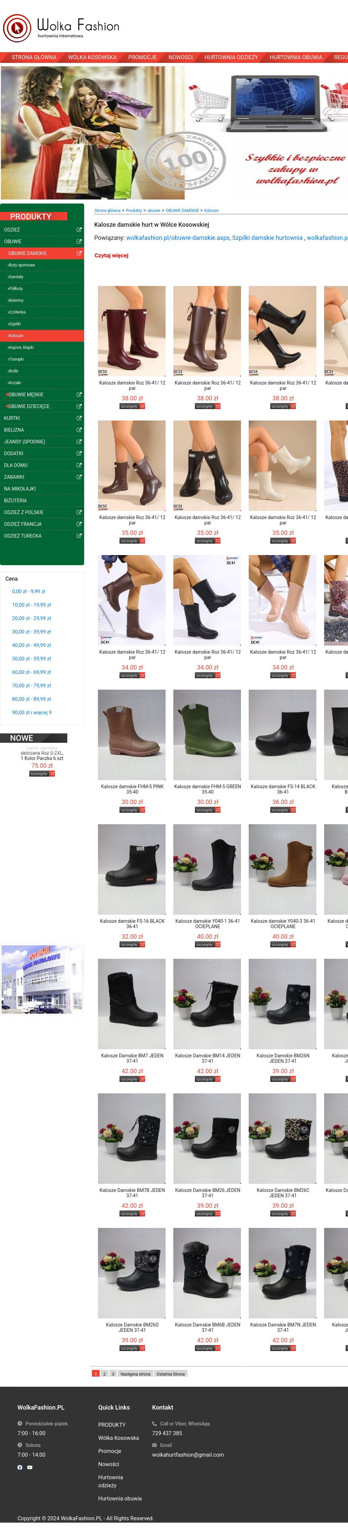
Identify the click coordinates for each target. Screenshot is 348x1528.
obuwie (154, 210)
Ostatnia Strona (171, 1374)
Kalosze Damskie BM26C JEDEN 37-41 (283, 1193)
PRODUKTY (112, 1425)
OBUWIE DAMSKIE (182, 210)
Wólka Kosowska (118, 1438)
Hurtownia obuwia (120, 1498)
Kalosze (211, 210)
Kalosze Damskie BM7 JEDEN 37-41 (132, 1058)
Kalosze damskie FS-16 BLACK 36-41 (132, 923)
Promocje (109, 1451)
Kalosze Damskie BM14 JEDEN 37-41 (207, 1058)
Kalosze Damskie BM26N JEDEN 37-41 (283, 1058)
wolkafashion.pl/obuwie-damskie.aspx (178, 237)
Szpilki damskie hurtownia (267, 237)
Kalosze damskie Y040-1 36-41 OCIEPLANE (207, 923)
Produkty (134, 210)
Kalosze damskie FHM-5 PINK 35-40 (132, 789)
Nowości (108, 1464)
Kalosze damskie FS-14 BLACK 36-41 (283, 789)
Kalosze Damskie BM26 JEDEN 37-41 (207, 1193)
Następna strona (135, 1374)
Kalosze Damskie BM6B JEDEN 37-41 (207, 1327)
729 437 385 (167, 1433)
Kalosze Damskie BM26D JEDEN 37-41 (132, 1327)
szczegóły (39, 762)
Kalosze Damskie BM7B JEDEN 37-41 (132, 1193)
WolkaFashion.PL (81, 1518)
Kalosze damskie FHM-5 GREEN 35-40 (207, 789)
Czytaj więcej (111, 255)
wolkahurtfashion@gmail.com (188, 1455)
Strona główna (107, 210)
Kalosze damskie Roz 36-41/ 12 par (132, 385)
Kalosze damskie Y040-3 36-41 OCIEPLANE (283, 923)
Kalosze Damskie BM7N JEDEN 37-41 (283, 1327)
